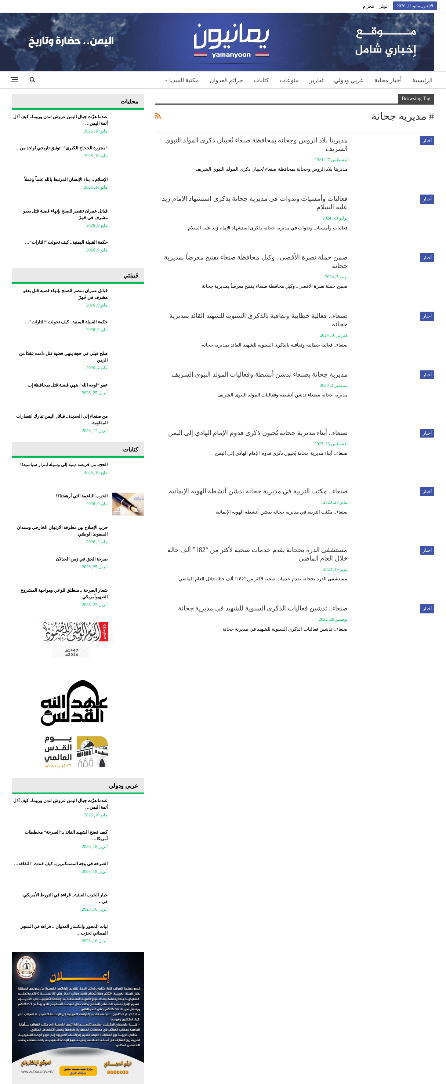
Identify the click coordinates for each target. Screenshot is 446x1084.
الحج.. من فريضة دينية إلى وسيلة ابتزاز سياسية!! (64, 464)
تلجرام (368, 6)
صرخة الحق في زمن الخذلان (82, 559)
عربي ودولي (349, 80)
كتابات (261, 80)
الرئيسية (422, 80)
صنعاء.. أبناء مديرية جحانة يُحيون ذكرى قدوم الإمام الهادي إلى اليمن (258, 432)
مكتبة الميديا (184, 80)
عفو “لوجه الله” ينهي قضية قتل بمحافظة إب (68, 385)
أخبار (427, 140)
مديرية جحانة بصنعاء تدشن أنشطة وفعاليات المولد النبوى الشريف (259, 374)
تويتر (383, 6)
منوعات (289, 80)
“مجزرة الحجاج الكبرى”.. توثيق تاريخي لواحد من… (61, 148)
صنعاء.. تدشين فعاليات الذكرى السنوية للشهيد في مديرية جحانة (263, 608)
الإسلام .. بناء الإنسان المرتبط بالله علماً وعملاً (66, 179)
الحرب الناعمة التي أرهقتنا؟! (82, 496)
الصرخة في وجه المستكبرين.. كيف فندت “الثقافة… (61, 863)
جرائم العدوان (226, 80)
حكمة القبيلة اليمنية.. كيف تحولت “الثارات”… (66, 242)
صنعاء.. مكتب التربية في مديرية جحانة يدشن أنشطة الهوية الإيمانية (258, 491)
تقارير (316, 80)
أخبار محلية (388, 80)
